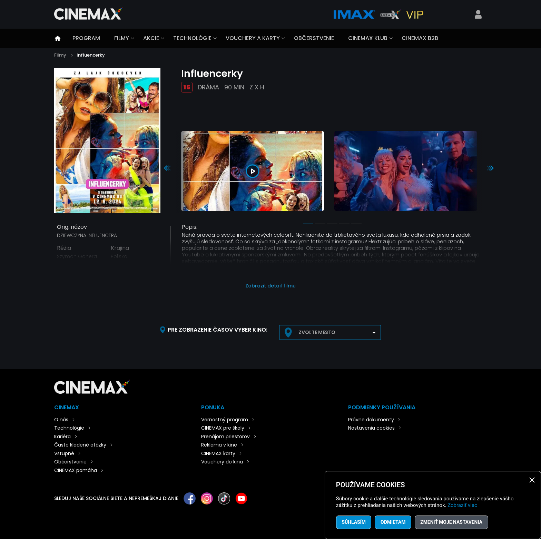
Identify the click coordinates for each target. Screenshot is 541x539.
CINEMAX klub (367, 38)
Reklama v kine (219, 444)
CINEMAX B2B (420, 38)
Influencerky (91, 55)
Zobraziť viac (462, 505)
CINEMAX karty (218, 453)
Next (490, 168)
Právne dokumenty (371, 419)
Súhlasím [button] (354, 522)
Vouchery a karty (253, 38)
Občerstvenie (314, 38)
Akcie (151, 38)
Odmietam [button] (393, 522)
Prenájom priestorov (225, 436)
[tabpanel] (252, 172)
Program (86, 38)
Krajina (120, 248)
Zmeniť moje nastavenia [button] (452, 522)
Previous (167, 168)
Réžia (64, 248)
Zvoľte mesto (316, 332)
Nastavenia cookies (371, 427)
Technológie (192, 38)
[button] (270, 282)
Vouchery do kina (222, 461)
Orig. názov (72, 227)
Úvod (57, 38)
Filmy (121, 38)
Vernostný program (224, 419)
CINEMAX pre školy (222, 427)
